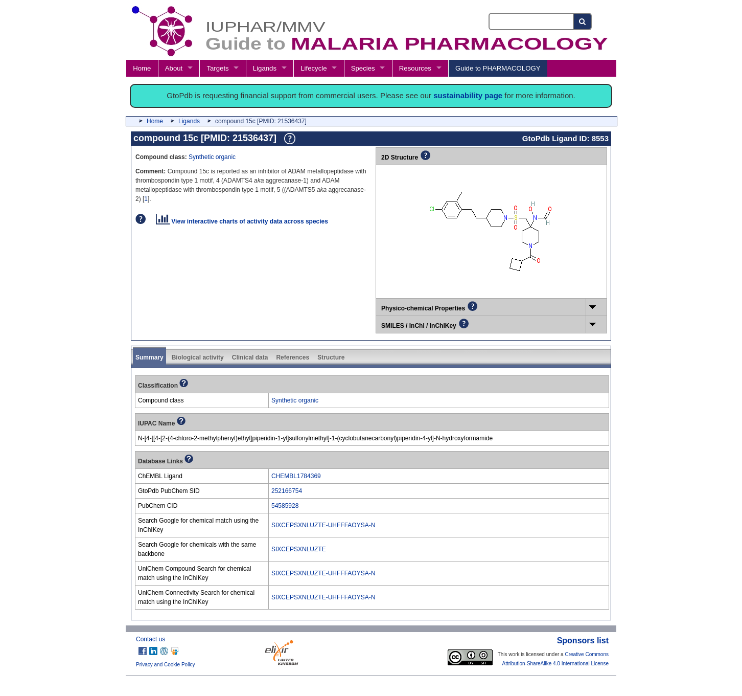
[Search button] (583, 21)
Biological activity (198, 357)
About (173, 68)
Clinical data (250, 357)
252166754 (286, 491)
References (292, 357)
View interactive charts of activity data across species (242, 221)
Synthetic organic (212, 157)
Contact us (150, 639)
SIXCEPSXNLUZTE (298, 549)
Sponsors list (583, 640)
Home (142, 68)
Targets (217, 68)
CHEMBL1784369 (296, 476)
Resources (415, 68)
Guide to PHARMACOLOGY (497, 68)
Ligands (264, 68)
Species (363, 68)
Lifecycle (313, 68)
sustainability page (467, 95)
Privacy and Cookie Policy (165, 664)
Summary (149, 357)
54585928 (284, 505)
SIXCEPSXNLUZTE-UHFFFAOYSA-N (323, 525)
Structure (330, 357)
